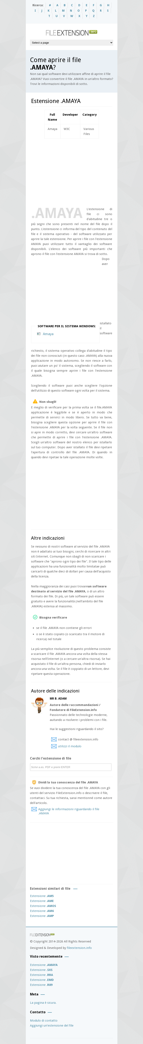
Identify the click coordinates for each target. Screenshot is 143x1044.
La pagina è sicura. (43, 1003)
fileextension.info (79, 948)
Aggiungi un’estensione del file (51, 1025)
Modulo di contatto (43, 1020)
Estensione (42, 896)
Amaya (48, 334)
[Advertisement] (87, 172)
